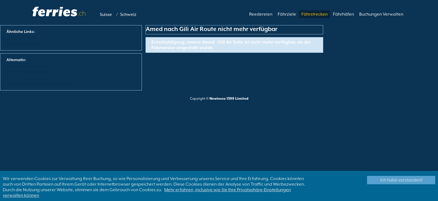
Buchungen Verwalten (381, 14)
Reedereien (260, 14)
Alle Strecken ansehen (26, 66)
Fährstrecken (314, 14)
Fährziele (287, 14)
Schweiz (128, 14)
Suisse (106, 14)
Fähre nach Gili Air (23, 44)
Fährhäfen (343, 14)
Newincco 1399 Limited (229, 98)
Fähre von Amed (22, 38)
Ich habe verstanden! (401, 180)
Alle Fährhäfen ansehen (28, 78)
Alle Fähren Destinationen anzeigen (38, 84)
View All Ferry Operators (28, 72)
